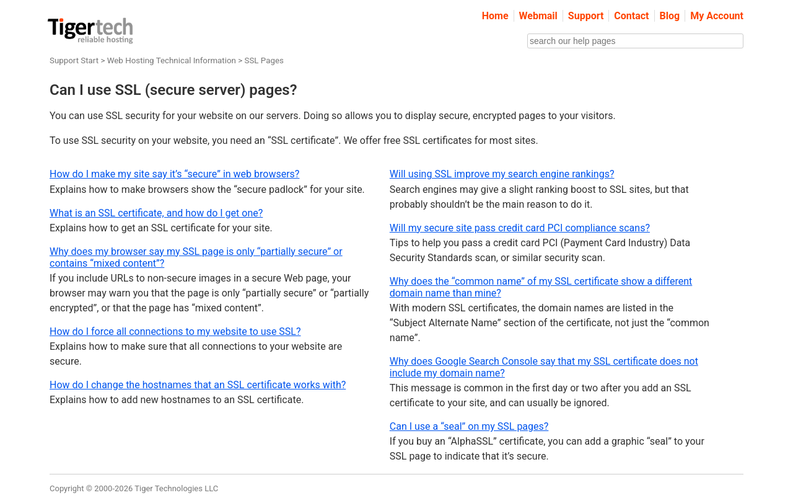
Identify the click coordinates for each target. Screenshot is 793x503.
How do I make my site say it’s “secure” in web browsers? (174, 174)
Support (586, 16)
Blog (670, 16)
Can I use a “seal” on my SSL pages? (469, 426)
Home (495, 16)
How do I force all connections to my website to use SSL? (175, 331)
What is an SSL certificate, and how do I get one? (156, 213)
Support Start (74, 60)
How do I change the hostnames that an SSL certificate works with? (198, 385)
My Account (716, 16)
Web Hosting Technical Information (171, 60)
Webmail (538, 16)
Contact (631, 16)
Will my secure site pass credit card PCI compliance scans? (520, 228)
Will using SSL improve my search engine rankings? (502, 174)
